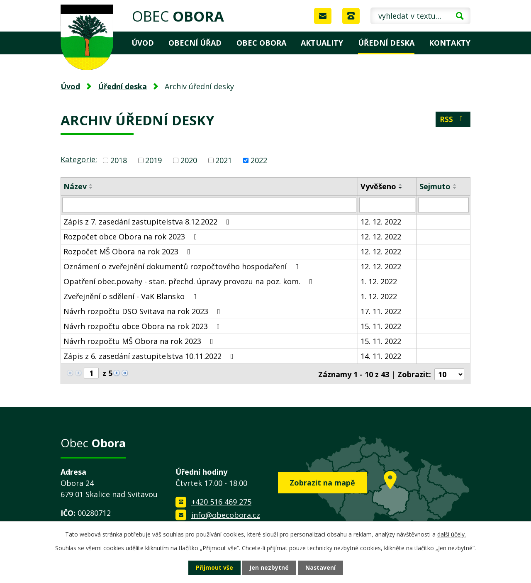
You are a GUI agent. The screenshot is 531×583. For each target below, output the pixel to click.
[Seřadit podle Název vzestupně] (91, 184)
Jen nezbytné (269, 568)
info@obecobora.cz (225, 514)
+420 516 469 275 (221, 501)
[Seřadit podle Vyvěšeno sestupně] (400, 188)
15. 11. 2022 (380, 326)
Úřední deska (386, 43)
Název (75, 186)
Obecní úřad (195, 43)
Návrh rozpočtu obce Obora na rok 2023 (143, 326)
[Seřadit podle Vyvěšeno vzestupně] (400, 184)
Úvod (143, 43)
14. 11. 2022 (380, 356)
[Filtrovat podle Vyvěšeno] (387, 205)
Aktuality (322, 43)
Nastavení (320, 568)
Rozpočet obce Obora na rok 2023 (131, 236)
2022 (259, 160)
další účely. (451, 534)
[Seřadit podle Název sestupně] (91, 188)
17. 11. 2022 (380, 311)
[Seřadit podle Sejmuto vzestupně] (455, 184)
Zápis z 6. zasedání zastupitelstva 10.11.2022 (150, 356)
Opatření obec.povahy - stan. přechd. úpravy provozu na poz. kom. (189, 281)
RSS (453, 119)
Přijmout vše (214, 568)
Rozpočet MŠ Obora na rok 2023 (128, 251)
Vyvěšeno (378, 186)
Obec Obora (261, 43)
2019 (153, 160)
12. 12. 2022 (380, 222)
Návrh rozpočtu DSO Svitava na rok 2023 (143, 311)
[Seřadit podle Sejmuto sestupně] (455, 188)
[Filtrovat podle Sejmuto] (443, 205)
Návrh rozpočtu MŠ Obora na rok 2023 (140, 341)
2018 (118, 160)
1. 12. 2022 (378, 281)
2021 (223, 160)
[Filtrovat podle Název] (209, 205)
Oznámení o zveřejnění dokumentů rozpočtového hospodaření (182, 266)
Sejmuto (435, 186)
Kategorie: (79, 159)
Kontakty (449, 43)
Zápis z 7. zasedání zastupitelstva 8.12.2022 (148, 222)
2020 (188, 160)
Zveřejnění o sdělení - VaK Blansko (131, 296)
